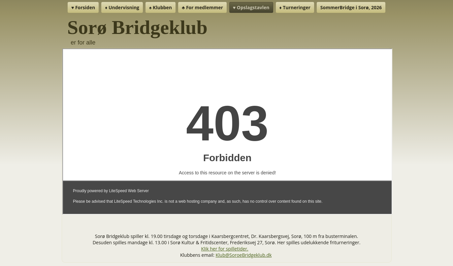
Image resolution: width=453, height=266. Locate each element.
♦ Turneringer (294, 7)
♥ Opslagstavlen (251, 7)
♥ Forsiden (83, 7)
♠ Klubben (160, 7)
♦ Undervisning (122, 7)
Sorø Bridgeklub (137, 27)
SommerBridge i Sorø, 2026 (351, 7)
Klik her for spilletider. (224, 249)
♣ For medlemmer (202, 7)
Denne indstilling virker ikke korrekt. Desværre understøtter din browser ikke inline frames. (227, 131)
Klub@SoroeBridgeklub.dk (244, 255)
